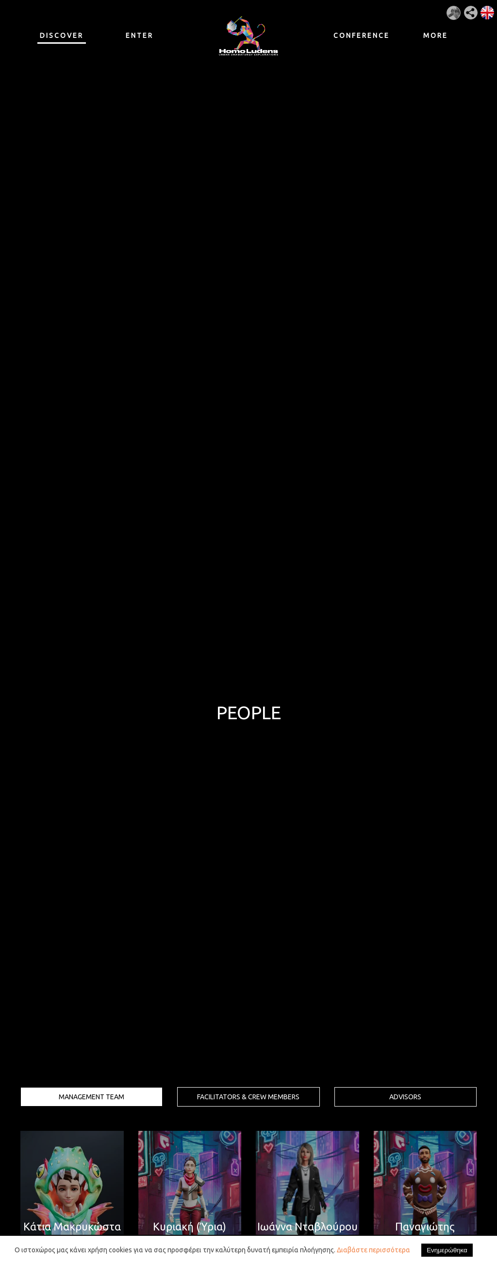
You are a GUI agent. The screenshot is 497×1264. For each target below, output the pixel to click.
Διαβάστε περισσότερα (373, 1250)
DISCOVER (61, 38)
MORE (435, 35)
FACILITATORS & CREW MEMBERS (248, 1097)
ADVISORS (405, 1097)
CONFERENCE (357, 35)
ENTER (139, 35)
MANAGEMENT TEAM (91, 1097)
